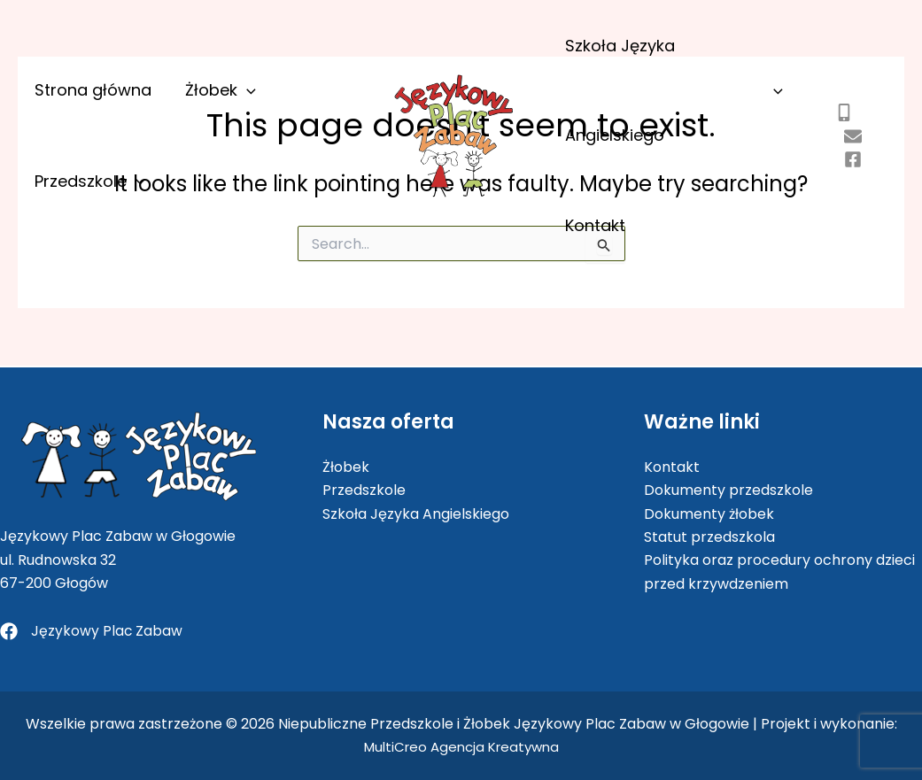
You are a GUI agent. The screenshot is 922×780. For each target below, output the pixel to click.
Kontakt (587, 250)
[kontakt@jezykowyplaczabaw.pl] (847, 152)
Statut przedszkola (709, 537)
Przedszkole (310, 152)
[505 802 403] (838, 129)
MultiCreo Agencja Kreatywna (461, 747)
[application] (228, 152)
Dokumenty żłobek (709, 513)
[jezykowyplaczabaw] (847, 175)
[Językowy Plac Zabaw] (91, 631)
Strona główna (90, 152)
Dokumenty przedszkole (728, 490)
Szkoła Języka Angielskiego (671, 98)
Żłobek (202, 152)
